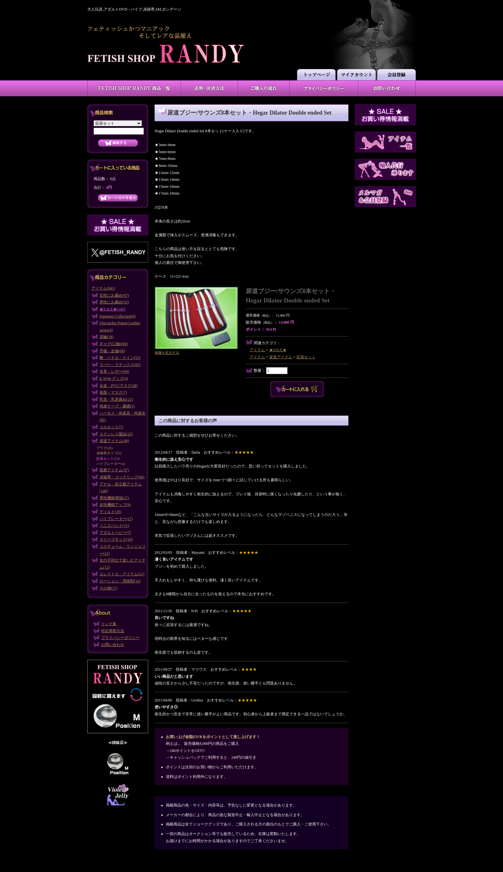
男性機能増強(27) (114, 498)
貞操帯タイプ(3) (109, 453)
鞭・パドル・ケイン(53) (120, 357)
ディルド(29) (110, 512)
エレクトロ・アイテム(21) (121, 574)
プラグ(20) (104, 448)
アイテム (257, 350)
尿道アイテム (280, 357)
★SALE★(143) (112, 309)
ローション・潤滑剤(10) (120, 581)
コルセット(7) (111, 427)
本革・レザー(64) (114, 371)
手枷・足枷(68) (112, 351)
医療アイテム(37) (114, 470)
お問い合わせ (112, 644)
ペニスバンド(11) (114, 525)
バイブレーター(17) (116, 519)
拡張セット (306, 357)
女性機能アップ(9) (115, 504)
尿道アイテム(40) (114, 441)
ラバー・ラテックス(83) (120, 364)
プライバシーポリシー (120, 637)
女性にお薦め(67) (114, 295)
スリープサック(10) (116, 539)
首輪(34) (106, 337)
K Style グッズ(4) (113, 378)
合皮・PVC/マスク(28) (118, 385)
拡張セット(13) (108, 458)
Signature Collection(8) (117, 316)
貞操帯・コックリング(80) (121, 477)
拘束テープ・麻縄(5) (117, 406)
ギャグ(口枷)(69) (113, 344)
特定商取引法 (112, 631)
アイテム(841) (103, 288)
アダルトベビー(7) (115, 532)
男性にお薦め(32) (114, 302)
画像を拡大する (167, 352)
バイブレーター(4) (110, 464)
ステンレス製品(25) (116, 434)
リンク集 (108, 624)
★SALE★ (277, 350)
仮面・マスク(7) (113, 392)
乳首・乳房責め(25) (116, 399)
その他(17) (108, 588)
